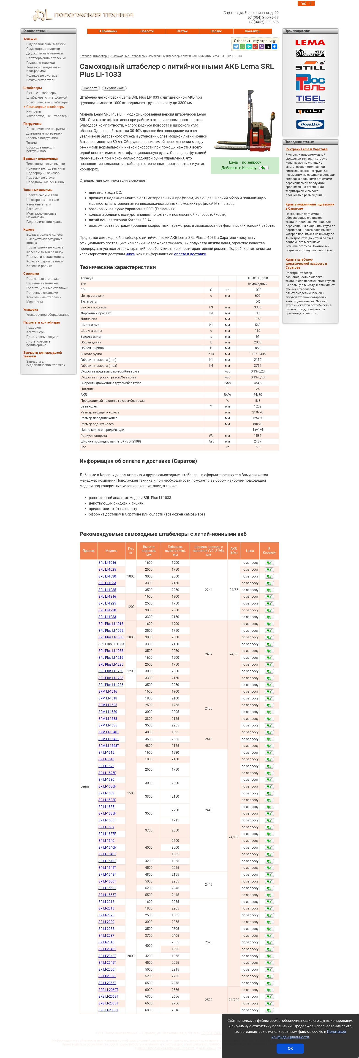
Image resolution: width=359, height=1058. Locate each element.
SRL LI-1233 (107, 617)
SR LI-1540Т (107, 854)
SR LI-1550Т (107, 881)
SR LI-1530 (106, 780)
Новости (147, 31)
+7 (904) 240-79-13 (215, 1033)
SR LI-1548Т (107, 875)
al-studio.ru (207, 1048)
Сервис (216, 31)
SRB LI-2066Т (108, 1003)
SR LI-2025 (106, 915)
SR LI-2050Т (107, 970)
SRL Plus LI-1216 (110, 658)
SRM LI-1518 (107, 698)
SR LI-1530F (107, 786)
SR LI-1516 (106, 753)
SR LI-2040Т (107, 949)
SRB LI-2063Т (108, 997)
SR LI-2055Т (107, 983)
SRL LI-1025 (107, 570)
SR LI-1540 (106, 841)
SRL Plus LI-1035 (110, 651)
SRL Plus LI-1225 (110, 665)
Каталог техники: (36, 31)
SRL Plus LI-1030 (110, 637)
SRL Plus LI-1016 (110, 624)
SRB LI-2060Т (108, 990)
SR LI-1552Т (107, 888)
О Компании (108, 31)
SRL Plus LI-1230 (110, 671)
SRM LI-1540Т (108, 732)
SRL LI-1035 (107, 590)
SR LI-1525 (106, 766)
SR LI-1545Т (107, 868)
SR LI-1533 (106, 793)
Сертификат (114, 88)
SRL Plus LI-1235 (110, 685)
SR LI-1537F (107, 834)
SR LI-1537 (106, 827)
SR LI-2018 (106, 908)
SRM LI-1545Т (108, 739)
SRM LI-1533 (107, 719)
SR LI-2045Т (107, 963)
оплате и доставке (190, 254)
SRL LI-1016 (107, 563)
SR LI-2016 (106, 902)
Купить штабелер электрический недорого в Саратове (306, 264)
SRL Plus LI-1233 (110, 678)
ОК (290, 1048)
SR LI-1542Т (107, 861)
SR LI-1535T (107, 820)
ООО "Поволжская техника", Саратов (166, 1048)
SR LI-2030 (106, 922)
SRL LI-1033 (107, 583)
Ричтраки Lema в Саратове (306, 149)
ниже (130, 254)
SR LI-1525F (107, 773)
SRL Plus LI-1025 (110, 631)
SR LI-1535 (106, 807)
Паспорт (90, 88)
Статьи (182, 31)
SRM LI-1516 (107, 692)
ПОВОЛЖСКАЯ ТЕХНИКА (77, 15)
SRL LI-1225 (107, 603)
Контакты (253, 31)
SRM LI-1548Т (108, 746)
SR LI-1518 (106, 759)
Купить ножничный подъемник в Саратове (310, 206)
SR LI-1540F (107, 848)
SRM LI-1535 (107, 725)
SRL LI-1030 (107, 576)
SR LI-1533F (107, 800)
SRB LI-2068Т (108, 1010)
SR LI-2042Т (107, 956)
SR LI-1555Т (107, 895)
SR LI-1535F (107, 813)
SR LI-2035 (106, 929)
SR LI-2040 (106, 942)
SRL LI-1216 (107, 597)
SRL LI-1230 (107, 610)
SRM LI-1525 (107, 705)
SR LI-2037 (106, 936)
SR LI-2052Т (107, 976)
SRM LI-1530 (107, 712)
